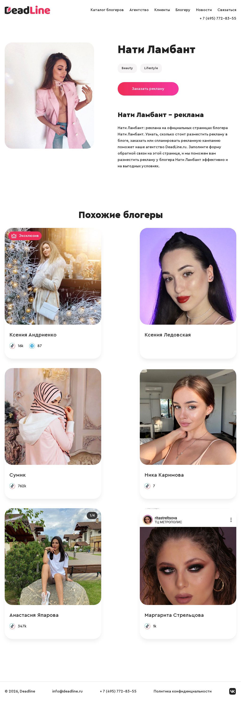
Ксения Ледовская (168, 334)
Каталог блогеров (107, 10)
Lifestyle (151, 68)
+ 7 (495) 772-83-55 (218, 18)
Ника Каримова (164, 475)
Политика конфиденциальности (183, 691)
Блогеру (183, 10)
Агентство (139, 10)
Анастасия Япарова (34, 615)
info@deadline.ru (67, 691)
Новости (204, 10)
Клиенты (162, 10)
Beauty (127, 68)
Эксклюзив (29, 236)
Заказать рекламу (148, 89)
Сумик (17, 475)
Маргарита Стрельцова (174, 615)
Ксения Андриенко (32, 334)
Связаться (226, 10)
